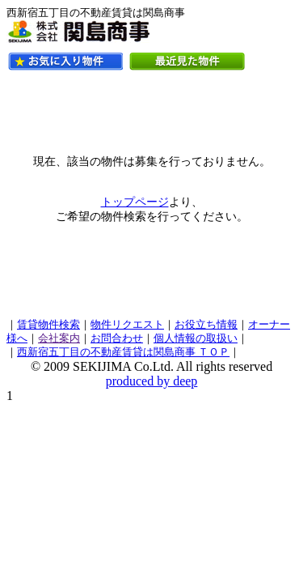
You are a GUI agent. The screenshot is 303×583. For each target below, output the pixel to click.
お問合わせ (116, 338)
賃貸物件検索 (48, 324)
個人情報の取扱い (196, 338)
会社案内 (59, 338)
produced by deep (152, 381)
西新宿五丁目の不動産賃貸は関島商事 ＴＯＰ (123, 352)
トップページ (135, 202)
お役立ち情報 (206, 324)
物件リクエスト (127, 324)
